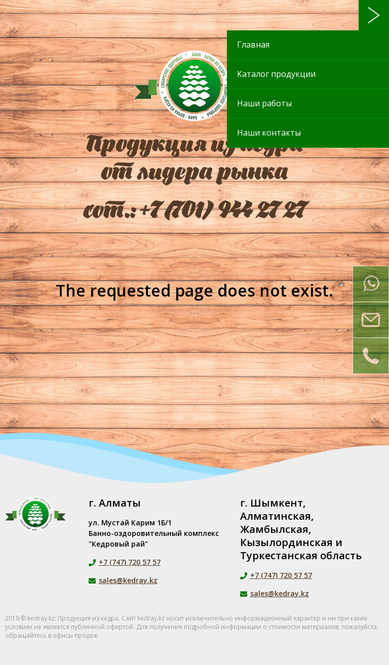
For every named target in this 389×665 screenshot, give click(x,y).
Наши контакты (269, 132)
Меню (374, 15)
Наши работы (264, 103)
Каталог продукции (276, 73)
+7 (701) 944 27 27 (223, 211)
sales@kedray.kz (128, 580)
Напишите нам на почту (371, 320)
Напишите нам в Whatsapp (371, 284)
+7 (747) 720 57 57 (130, 562)
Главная (253, 44)
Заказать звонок (371, 356)
